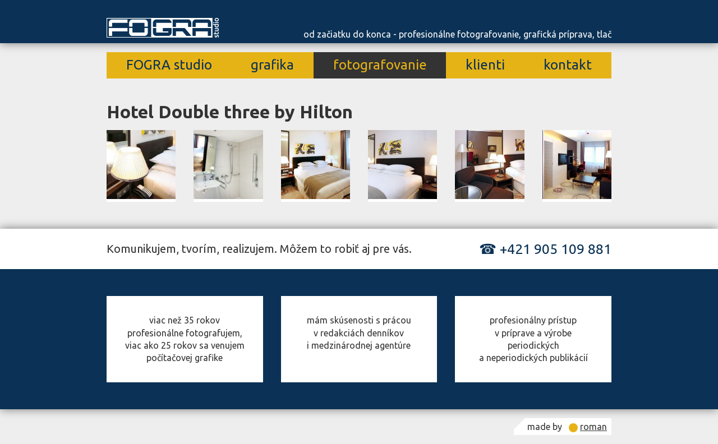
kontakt (568, 64)
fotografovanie (380, 64)
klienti (485, 64)
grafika (272, 64)
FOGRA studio (169, 64)
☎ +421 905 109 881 (545, 249)
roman (593, 427)
